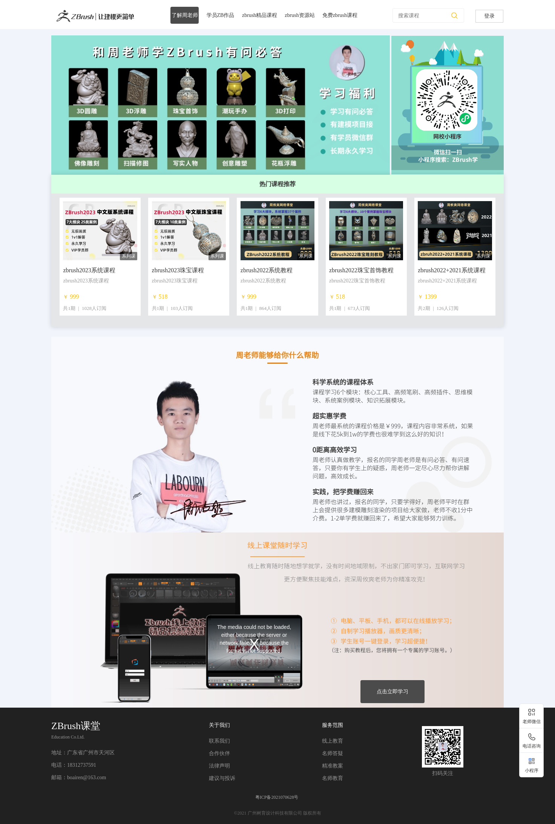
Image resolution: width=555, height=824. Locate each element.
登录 (489, 16)
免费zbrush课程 (339, 15)
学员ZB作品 (221, 15)
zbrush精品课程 (259, 15)
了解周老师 (185, 15)
